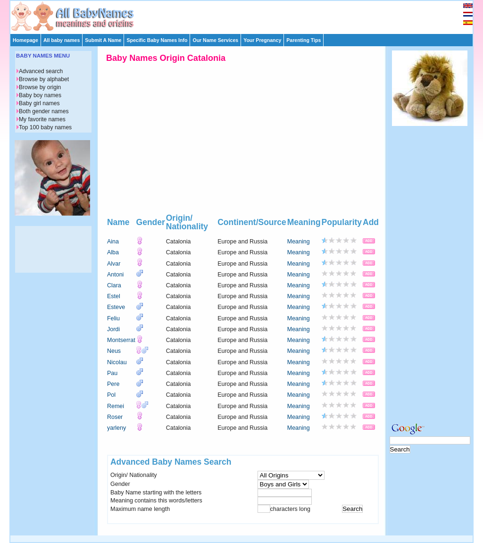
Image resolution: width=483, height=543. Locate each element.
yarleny (116, 428)
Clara (114, 285)
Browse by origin (40, 87)
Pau (112, 373)
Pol (111, 395)
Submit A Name (103, 40)
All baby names (61, 40)
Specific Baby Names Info (156, 40)
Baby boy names (40, 95)
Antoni (115, 274)
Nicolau (117, 362)
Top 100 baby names (45, 127)
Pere (113, 384)
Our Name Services (215, 40)
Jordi (113, 329)
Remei (115, 406)
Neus (114, 351)
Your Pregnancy (262, 40)
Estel (113, 296)
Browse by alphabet (44, 79)
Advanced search (41, 71)
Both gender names (43, 111)
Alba (113, 252)
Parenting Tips (303, 40)
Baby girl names (39, 103)
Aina (113, 241)
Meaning (298, 241)
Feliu (113, 318)
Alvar (113, 263)
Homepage (25, 40)
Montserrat (121, 340)
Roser (115, 417)
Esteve (116, 307)
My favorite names (42, 119)
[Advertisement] (245, 15)
